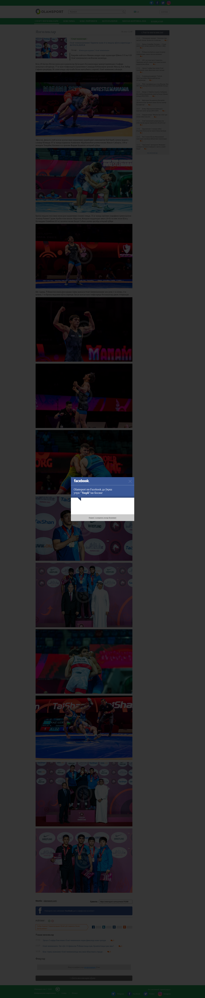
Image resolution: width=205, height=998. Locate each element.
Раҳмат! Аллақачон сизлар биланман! (102, 518)
